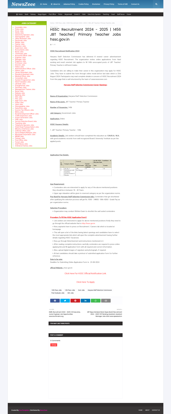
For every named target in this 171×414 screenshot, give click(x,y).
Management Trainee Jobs (25, 89)
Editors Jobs (19, 70)
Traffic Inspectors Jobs (23, 116)
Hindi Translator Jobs (23, 82)
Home (19, 14)
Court (113, 14)
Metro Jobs (19, 112)
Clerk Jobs (19, 104)
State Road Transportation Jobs (27, 127)
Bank (26, 14)
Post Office (52, 14)
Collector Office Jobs (22, 131)
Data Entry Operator (94, 14)
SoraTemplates (24, 410)
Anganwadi (68, 14)
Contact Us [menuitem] (135, 4)
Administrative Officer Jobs (25, 69)
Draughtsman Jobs (22, 86)
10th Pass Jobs (60, 23)
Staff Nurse (120, 14)
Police (60, 14)
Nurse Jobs (19, 52)
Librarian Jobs (20, 84)
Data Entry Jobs (21, 108)
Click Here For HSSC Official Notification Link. (86, 273)
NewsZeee (43, 410)
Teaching (106, 14)
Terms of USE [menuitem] (123, 4)
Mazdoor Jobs (20, 46)
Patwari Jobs (20, 138)
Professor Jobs (21, 63)
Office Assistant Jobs (23, 39)
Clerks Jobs (19, 33)
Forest (129, 14)
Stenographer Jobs (22, 37)
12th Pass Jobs (70, 290)
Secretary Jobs (20, 87)
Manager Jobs (20, 59)
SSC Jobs (18, 97)
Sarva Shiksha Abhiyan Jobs (25, 133)
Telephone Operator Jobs (24, 125)
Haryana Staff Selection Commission (100, 290)
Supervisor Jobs (21, 48)
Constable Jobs (21, 27)
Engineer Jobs (20, 57)
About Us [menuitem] (55, 4)
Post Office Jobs (21, 140)
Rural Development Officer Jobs (27, 114)
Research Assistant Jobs (24, 74)
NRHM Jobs (19, 136)
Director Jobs (20, 65)
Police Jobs (19, 29)
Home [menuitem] (43, 4)
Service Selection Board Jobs (26, 121)
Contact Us (156, 410)
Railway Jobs (20, 93)
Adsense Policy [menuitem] (69, 4)
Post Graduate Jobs (58, 293)
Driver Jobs (19, 31)
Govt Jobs (81, 290)
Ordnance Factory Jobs (23, 146)
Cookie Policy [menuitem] (83, 4)
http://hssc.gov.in (88, 223)
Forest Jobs (19, 142)
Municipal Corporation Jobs (25, 134)
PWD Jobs (19, 119)
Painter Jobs (20, 44)
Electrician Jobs (21, 40)
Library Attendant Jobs (23, 72)
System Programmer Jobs (25, 80)
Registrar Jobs (20, 61)
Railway (33, 14)
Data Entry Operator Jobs (24, 35)
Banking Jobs (20, 95)
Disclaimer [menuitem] (96, 4)
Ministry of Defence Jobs (24, 129)
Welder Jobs (19, 42)
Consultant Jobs (21, 78)
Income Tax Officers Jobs (24, 110)
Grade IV (77, 14)
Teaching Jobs (20, 123)
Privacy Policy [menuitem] (109, 4)
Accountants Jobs (22, 50)
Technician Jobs (21, 54)
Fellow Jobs (19, 67)
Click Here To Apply (85, 282)
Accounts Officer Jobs (23, 55)
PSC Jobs (18, 99)
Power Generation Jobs (24, 118)
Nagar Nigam (42, 14)
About (147, 410)
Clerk (83, 14)
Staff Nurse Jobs (21, 144)
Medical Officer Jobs (22, 76)
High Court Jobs (21, 101)
